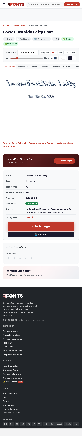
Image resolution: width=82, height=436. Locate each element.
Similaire (56, 67)
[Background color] (63, 58)
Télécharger (64, 161)
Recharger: (11, 52)
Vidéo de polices (11, 409)
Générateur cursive (12, 378)
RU (52, 424)
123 (66, 52)
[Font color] (55, 58)
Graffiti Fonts (18, 26)
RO (22, 424)
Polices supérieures (12, 339)
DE (11, 424)
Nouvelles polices (11, 335)
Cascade (44, 67)
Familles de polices (12, 350)
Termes (7, 401)
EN (5, 424)
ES (17, 424)
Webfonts (8, 347)
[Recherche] (53, 4)
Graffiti (29, 217)
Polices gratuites (11, 331)
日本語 (68, 424)
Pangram (45, 52)
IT (34, 424)
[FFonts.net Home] (16, 4)
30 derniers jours (11, 413)
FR (29, 424)
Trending (7, 343)
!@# (73, 52)
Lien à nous (8, 405)
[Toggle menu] (4, 4)
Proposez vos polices (13, 354)
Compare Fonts (10, 370)
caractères (23, 67)
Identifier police (11, 366)
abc (60, 52)
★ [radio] (8, 258)
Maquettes (67, 67)
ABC (54, 52)
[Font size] (26, 58)
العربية (59, 424)
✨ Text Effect (13, 382)
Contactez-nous (11, 393)
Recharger (10, 67)
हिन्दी (76, 424)
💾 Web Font (41, 234)
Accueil (6, 26)
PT (39, 424)
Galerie (34, 67)
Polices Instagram (12, 374)
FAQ (5, 397)
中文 (45, 424)
